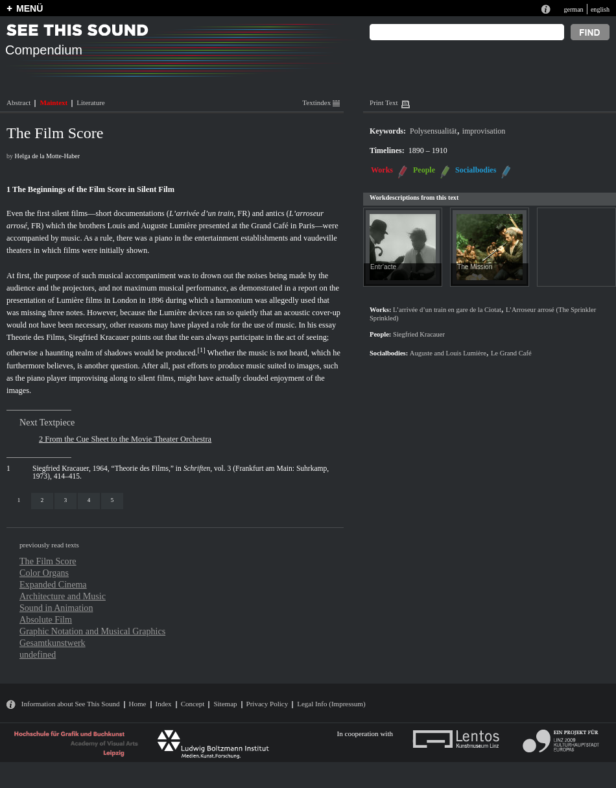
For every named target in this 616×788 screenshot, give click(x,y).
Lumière (70, 300)
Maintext (53, 102)
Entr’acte (383, 266)
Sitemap (225, 704)
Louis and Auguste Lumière (152, 225)
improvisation (484, 131)
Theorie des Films (35, 337)
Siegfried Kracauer (99, 337)
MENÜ (29, 8)
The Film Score (48, 561)
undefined (37, 654)
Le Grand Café (511, 353)
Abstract (18, 102)
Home (138, 704)
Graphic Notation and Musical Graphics (92, 631)
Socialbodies (475, 169)
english (600, 9)
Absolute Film (45, 619)
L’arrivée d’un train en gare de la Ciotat (447, 309)
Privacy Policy (267, 704)
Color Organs (44, 572)
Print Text (383, 102)
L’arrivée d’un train (201, 213)
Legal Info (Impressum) (331, 704)
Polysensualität (433, 131)
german (573, 9)
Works (382, 169)
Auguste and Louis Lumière (448, 353)
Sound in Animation (56, 608)
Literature (90, 102)
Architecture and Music (62, 596)
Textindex (321, 102)
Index (164, 704)
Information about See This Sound (70, 704)
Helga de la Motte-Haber (47, 156)
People (424, 169)
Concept (193, 704)
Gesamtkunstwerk (52, 643)
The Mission (474, 266)
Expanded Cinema (53, 584)
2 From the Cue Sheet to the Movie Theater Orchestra (125, 439)
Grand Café (269, 225)
